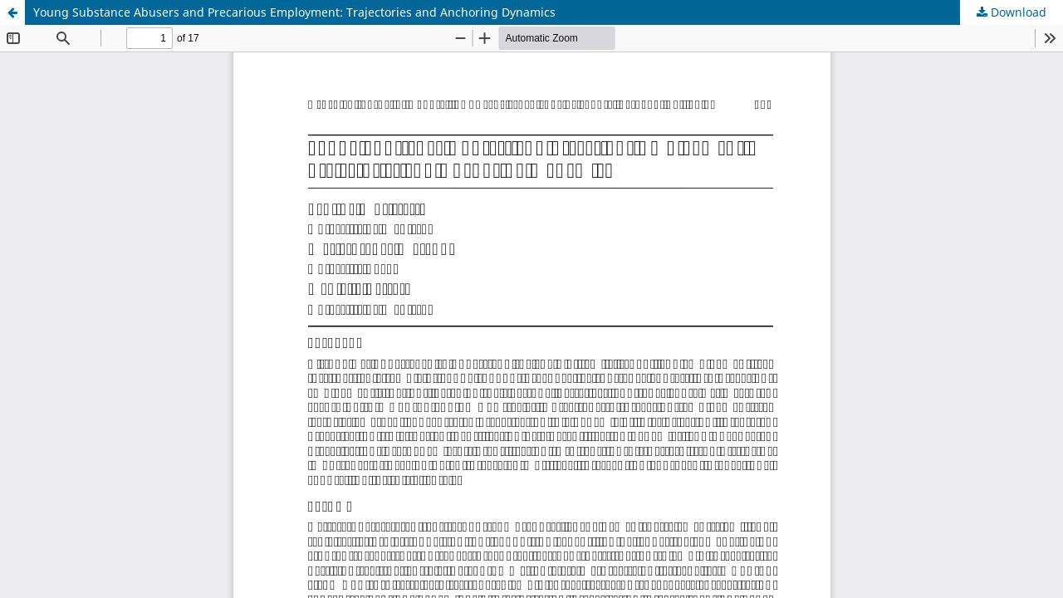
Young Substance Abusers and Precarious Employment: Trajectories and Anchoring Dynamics (294, 12)
